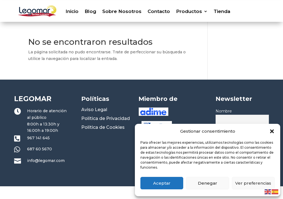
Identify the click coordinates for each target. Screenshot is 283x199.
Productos (189, 11)
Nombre (224, 111)
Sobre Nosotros (122, 11)
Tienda (222, 11)
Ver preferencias (253, 183)
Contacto (159, 11)
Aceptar (162, 183)
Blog (90, 11)
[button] (272, 131)
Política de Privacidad (105, 118)
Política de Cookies (103, 127)
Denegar (207, 183)
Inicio (71, 11)
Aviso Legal (94, 109)
